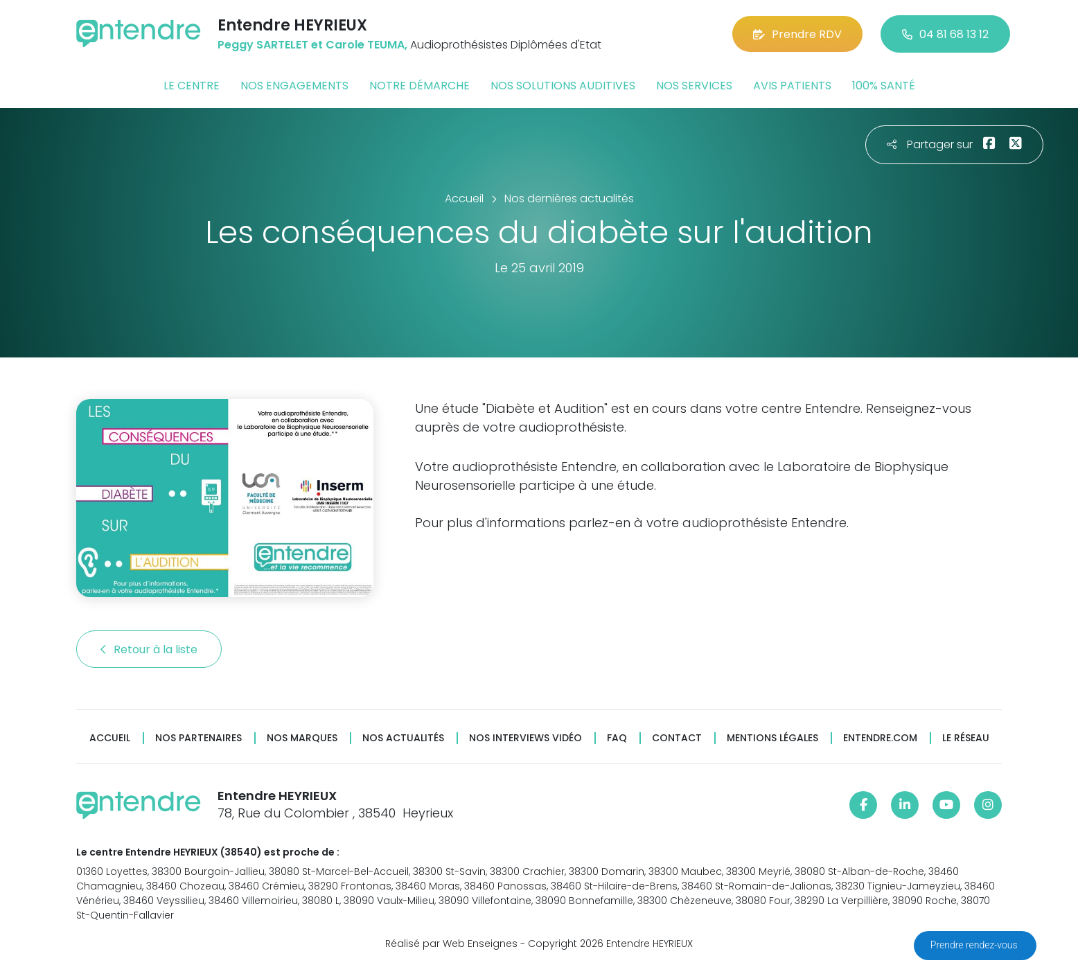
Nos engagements (294, 86)
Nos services (694, 86)
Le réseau (965, 738)
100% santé (883, 86)
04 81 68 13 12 (945, 34)
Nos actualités (403, 738)
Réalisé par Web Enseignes (451, 943)
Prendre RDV (797, 34)
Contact (677, 738)
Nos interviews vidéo (525, 738)
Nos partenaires (198, 738)
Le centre (192, 86)
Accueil (109, 738)
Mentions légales (772, 738)
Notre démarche (419, 86)
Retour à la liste (149, 649)
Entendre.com (880, 738)
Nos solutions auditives (563, 86)
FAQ (617, 738)
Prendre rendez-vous (975, 944)
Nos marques (302, 738)
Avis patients (792, 86)
